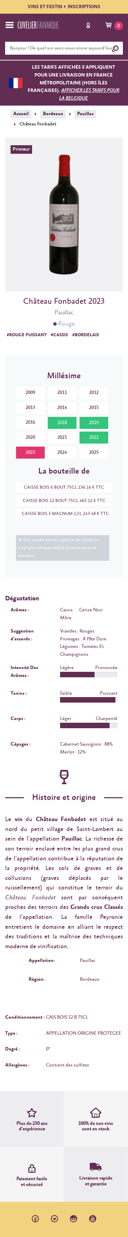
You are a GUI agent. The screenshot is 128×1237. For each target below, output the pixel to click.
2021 (62, 437)
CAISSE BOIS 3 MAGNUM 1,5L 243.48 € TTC (62, 513)
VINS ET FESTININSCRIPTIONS (64, 7)
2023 (30, 452)
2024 (62, 452)
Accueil (21, 114)
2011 (62, 392)
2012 (94, 392)
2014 (62, 407)
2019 (94, 422)
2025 (94, 452)
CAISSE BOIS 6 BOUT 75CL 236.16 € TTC (60, 487)
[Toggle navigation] (9, 25)
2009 (30, 392)
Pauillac (85, 114)
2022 (94, 437)
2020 (30, 437)
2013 (30, 407)
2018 (62, 422)
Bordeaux (53, 114)
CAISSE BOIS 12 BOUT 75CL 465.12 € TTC (60, 500)
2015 (94, 407)
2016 (30, 422)
